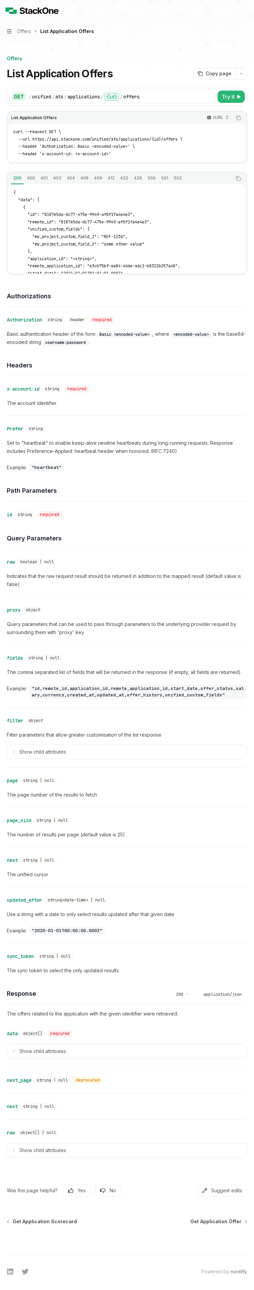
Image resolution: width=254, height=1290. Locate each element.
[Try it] (231, 97)
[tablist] (119, 178)
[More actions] (245, 11)
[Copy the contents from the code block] (238, 117)
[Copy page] (214, 73)
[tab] (17, 178)
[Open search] (232, 10)
